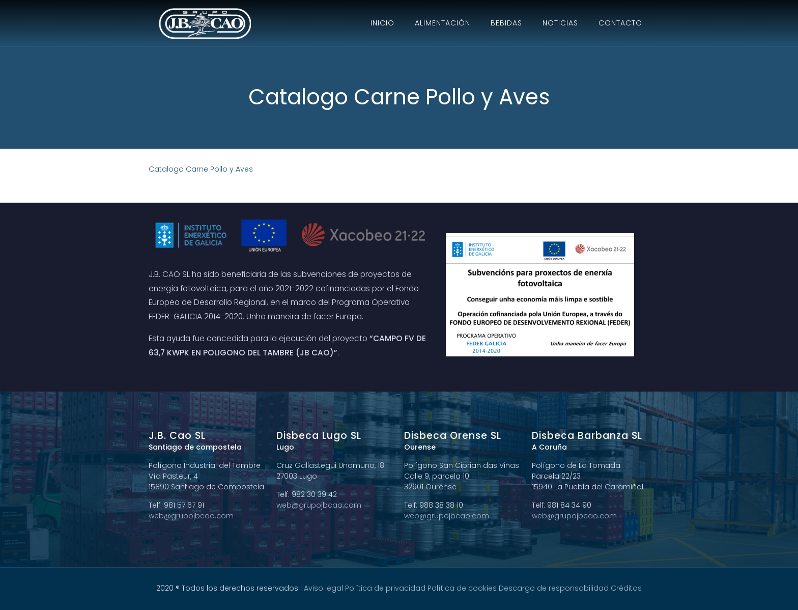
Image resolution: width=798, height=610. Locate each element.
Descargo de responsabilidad (554, 588)
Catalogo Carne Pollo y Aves (201, 169)
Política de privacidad (385, 588)
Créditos (626, 588)
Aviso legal (323, 588)
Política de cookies (462, 588)
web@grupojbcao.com (191, 516)
